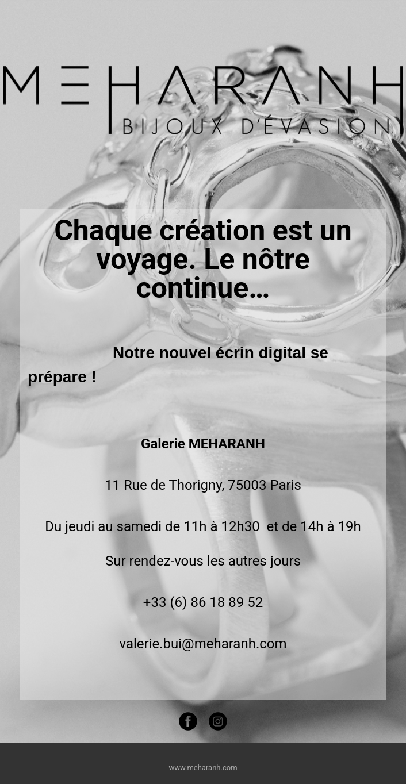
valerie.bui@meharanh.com (202, 644)
